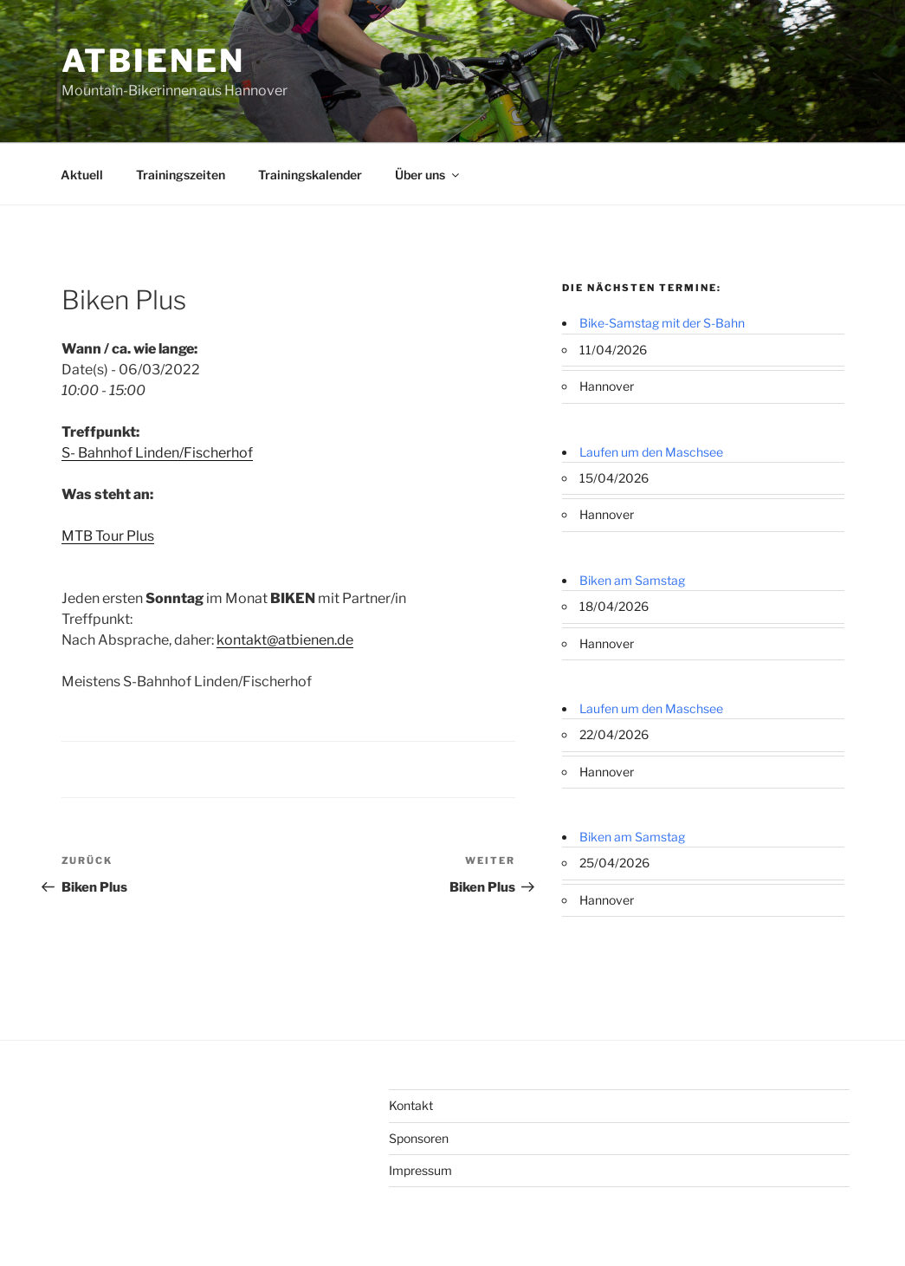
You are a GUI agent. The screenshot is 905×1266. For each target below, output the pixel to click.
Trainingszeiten (180, 174)
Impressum (420, 1170)
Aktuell (82, 174)
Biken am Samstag (632, 580)
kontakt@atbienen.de (285, 640)
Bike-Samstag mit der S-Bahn (662, 322)
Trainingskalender (310, 174)
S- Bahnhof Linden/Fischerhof (157, 453)
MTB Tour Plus (107, 536)
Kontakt (411, 1105)
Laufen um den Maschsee (651, 452)
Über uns (428, 174)
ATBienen (153, 61)
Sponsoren (419, 1138)
